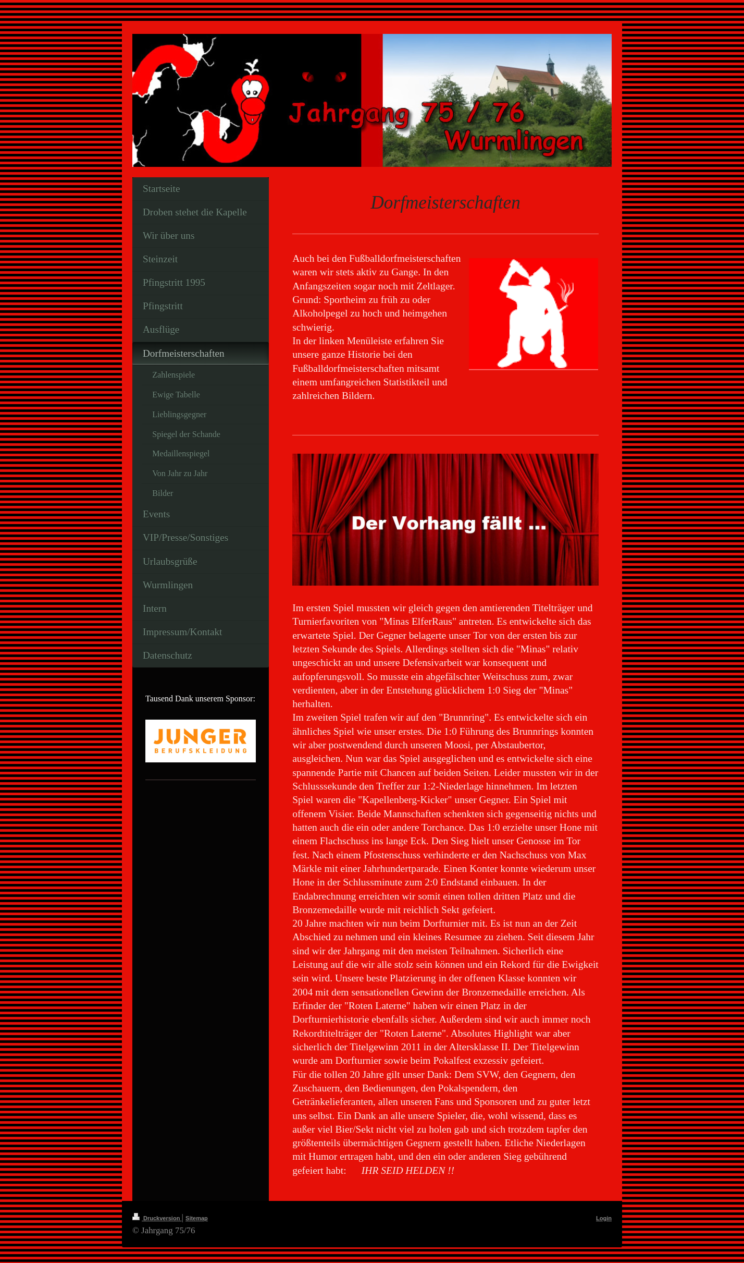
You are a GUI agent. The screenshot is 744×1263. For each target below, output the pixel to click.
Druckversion (156, 1218)
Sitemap (196, 1218)
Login (604, 1218)
